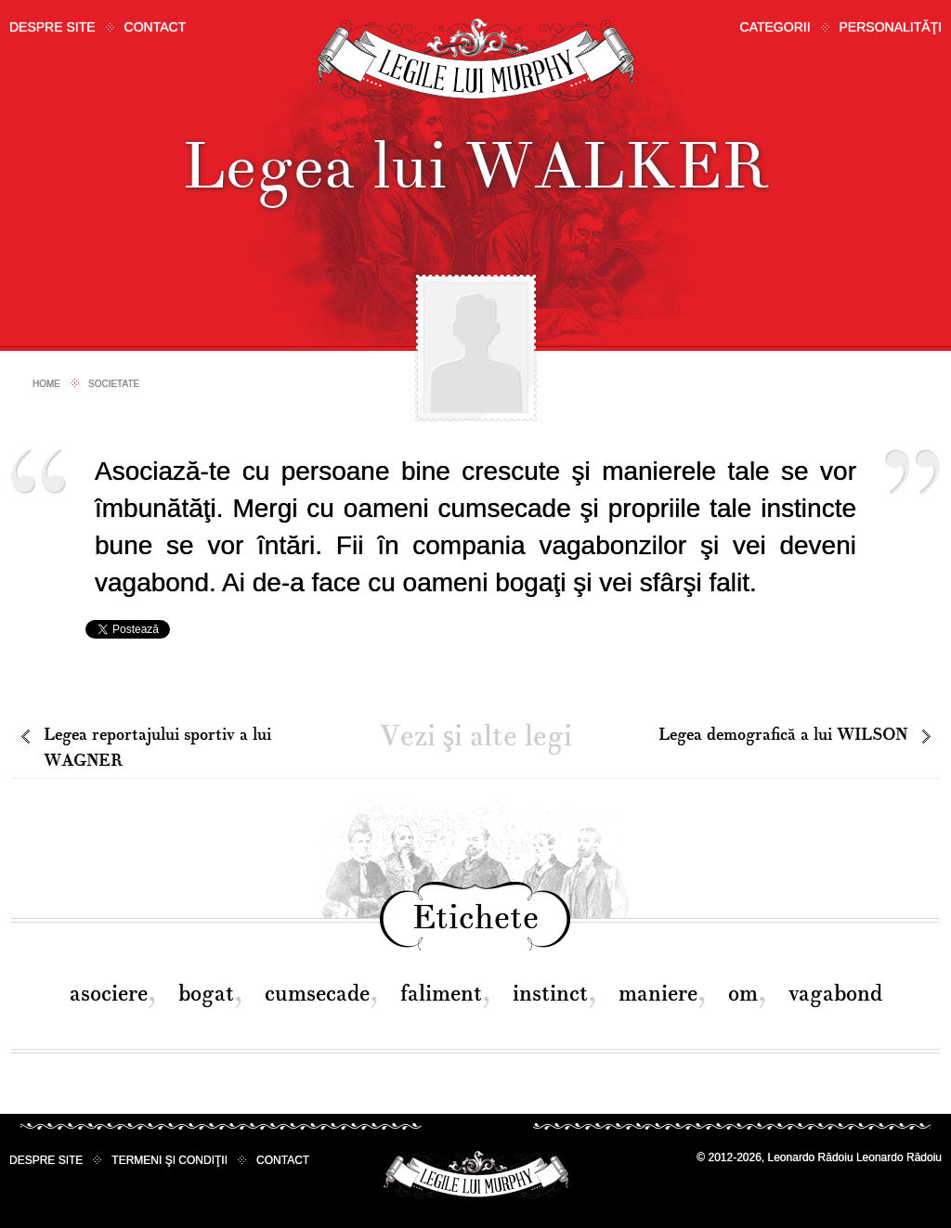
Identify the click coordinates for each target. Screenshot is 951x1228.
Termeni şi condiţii (169, 1160)
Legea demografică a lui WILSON (782, 734)
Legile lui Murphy (476, 60)
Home (46, 384)
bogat (206, 993)
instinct (550, 993)
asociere (109, 993)
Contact (155, 26)
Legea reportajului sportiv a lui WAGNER (157, 747)
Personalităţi (891, 26)
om (743, 993)
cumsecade (317, 993)
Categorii (775, 26)
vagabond (835, 993)
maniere (658, 993)
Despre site (52, 26)
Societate (113, 384)
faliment (441, 993)
